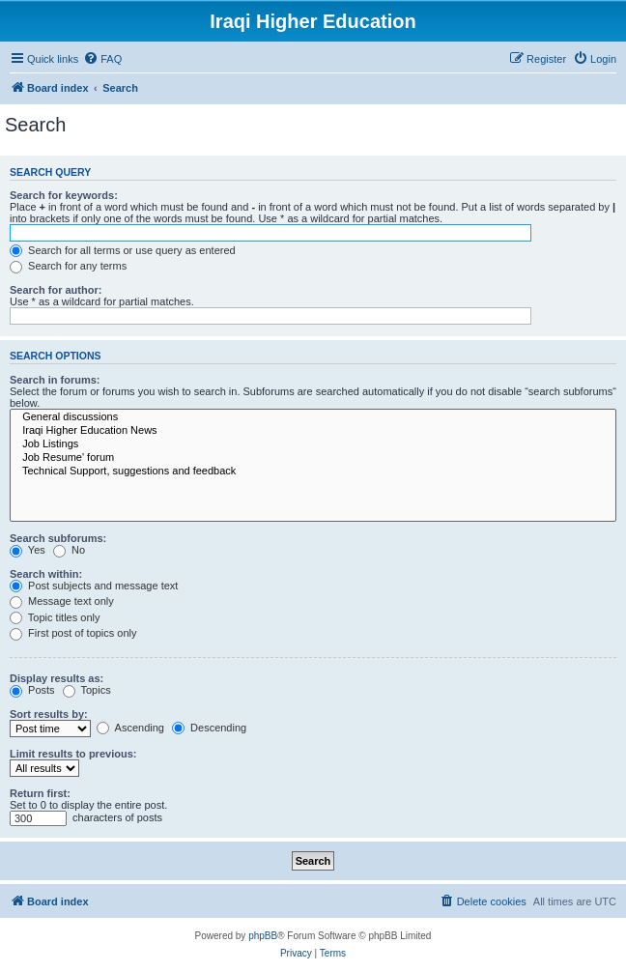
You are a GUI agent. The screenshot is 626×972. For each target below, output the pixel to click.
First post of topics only (73, 633)
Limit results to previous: (73, 753)
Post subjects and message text (94, 585)
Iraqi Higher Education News (313, 431)
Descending (209, 727)
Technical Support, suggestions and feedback (313, 471)
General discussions (313, 417)
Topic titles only (55, 617)
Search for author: (55, 290)
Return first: (40, 793)
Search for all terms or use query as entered (123, 250)
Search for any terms (68, 266)
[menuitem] (102, 59)
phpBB (262, 935)
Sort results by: (49, 714)
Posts (32, 690)
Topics (87, 690)
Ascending (130, 727)
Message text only (62, 601)
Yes (27, 550)
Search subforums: (58, 538)
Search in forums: (55, 380)
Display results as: (56, 678)
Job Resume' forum (313, 458)
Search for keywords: (64, 195)
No (69, 550)
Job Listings (313, 444)
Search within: (46, 574)
